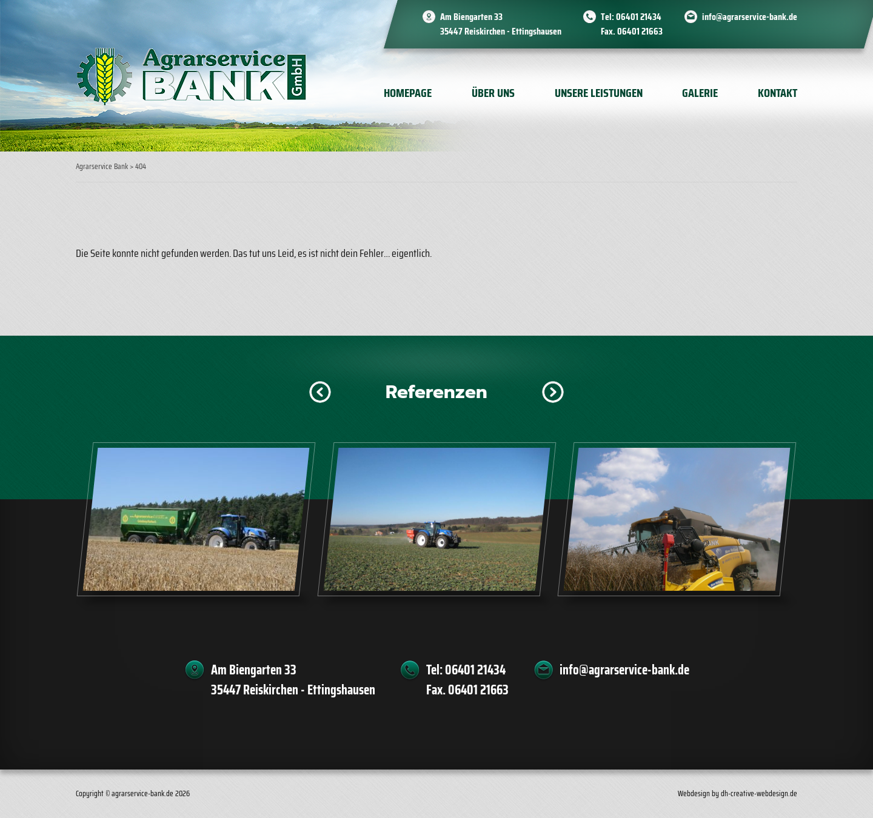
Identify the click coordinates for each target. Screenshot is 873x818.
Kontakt (777, 92)
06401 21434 (638, 16)
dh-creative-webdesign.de (759, 793)
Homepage (408, 92)
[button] (320, 392)
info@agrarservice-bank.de (749, 16)
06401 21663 (640, 31)
